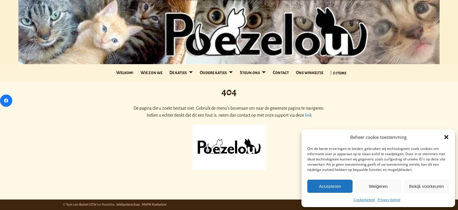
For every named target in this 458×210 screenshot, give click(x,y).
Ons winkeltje (309, 72)
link (308, 115)
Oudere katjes (213, 72)
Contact (281, 72)
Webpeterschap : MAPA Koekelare (141, 204)
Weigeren (378, 186)
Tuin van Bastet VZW (81, 204)
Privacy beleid (389, 199)
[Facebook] (6, 100)
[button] (446, 137)
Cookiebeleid (364, 199)
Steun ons (250, 72)
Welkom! (124, 72)
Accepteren (330, 186)
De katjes (178, 72)
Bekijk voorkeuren (426, 186)
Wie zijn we (151, 72)
